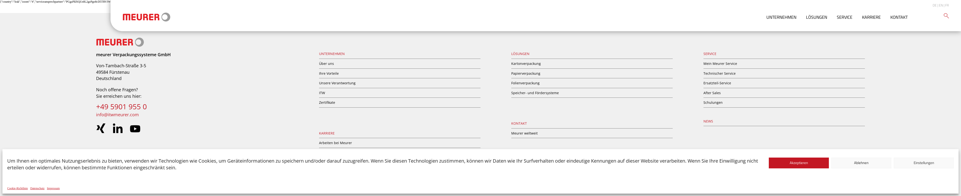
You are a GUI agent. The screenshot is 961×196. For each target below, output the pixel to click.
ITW (322, 93)
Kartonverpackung (526, 63)
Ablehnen (861, 162)
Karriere (871, 17)
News (708, 121)
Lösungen (816, 17)
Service (844, 17)
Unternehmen (781, 17)
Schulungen (713, 102)
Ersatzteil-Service (717, 83)
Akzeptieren (799, 162)
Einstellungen (924, 162)
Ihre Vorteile (329, 73)
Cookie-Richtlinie (17, 188)
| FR (946, 5)
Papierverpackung (525, 73)
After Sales (712, 93)
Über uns (326, 63)
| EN (940, 5)
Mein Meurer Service (720, 63)
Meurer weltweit (524, 133)
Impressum (53, 188)
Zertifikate (327, 102)
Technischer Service (719, 73)
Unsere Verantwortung (337, 83)
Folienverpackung (525, 83)
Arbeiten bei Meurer (335, 143)
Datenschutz (37, 188)
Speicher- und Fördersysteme (535, 93)
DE (935, 5)
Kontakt (899, 17)
